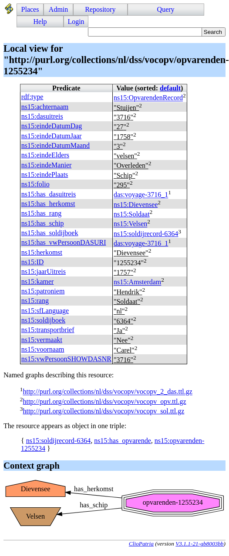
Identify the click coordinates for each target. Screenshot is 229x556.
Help (40, 21)
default (170, 88)
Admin (58, 9)
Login (75, 21)
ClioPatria (141, 543)
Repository (100, 9)
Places (30, 9)
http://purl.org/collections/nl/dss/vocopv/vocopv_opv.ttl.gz (104, 401)
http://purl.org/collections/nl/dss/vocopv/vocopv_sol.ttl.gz (103, 411)
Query (166, 9)
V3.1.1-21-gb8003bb (199, 543)
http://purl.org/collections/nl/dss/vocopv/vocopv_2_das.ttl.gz (107, 392)
